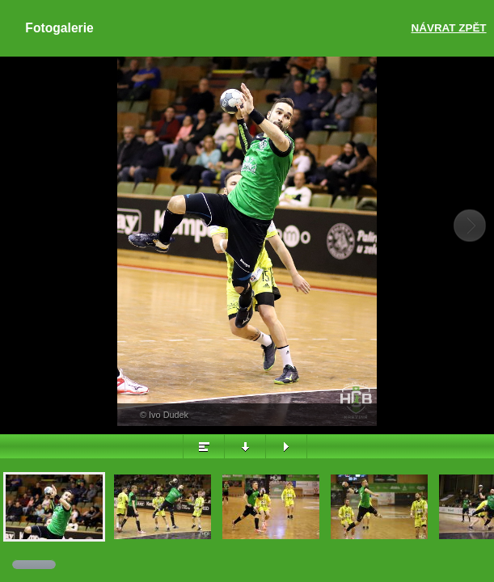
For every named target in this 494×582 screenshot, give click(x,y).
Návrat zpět (449, 28)
